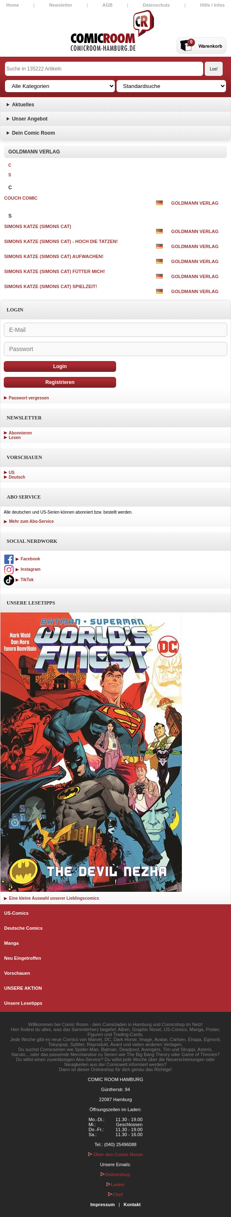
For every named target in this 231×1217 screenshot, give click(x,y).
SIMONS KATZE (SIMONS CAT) (37, 226)
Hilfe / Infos (212, 5)
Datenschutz (156, 5)
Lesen (15, 437)
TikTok (19, 579)
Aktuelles (23, 105)
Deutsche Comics (23, 928)
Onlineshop (115, 1174)
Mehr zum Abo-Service (29, 521)
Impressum (102, 1204)
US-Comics (16, 913)
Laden (115, 1184)
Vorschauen (17, 973)
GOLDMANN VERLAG (195, 203)
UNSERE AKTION (23, 988)
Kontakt (132, 1204)
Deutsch (17, 477)
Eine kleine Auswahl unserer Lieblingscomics (51, 898)
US (12, 472)
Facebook (22, 559)
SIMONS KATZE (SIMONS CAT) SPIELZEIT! (50, 286)
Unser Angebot (30, 119)
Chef (115, 1194)
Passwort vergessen (29, 398)
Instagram (22, 569)
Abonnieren (20, 433)
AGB (107, 5)
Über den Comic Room (115, 1154)
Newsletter (60, 5)
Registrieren (60, 382)
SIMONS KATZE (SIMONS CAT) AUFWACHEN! (54, 256)
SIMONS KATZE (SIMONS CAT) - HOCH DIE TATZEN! (61, 241)
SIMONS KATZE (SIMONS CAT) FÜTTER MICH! (54, 271)
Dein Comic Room (33, 133)
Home (12, 5)
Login (60, 366)
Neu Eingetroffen (22, 958)
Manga (11, 943)
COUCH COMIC (20, 198)
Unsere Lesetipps (23, 1003)
